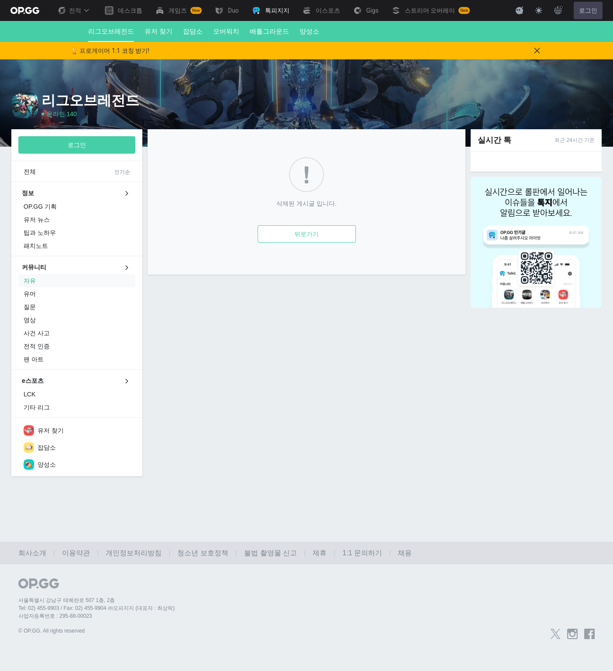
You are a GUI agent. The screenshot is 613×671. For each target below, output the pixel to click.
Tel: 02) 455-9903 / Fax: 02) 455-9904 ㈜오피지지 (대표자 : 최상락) (96, 608)
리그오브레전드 (111, 35)
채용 (405, 553)
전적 (73, 10)
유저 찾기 (158, 31)
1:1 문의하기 (362, 553)
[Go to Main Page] (25, 10)
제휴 (320, 553)
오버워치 (226, 31)
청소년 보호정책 (202, 553)
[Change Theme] (539, 10)
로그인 (588, 10)
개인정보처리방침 (134, 553)
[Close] (537, 50)
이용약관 (76, 553)
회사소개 (32, 553)
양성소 (309, 31)
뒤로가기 (306, 234)
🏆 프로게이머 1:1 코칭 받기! (110, 50)
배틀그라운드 (269, 31)
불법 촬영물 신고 (270, 553)
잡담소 (193, 31)
